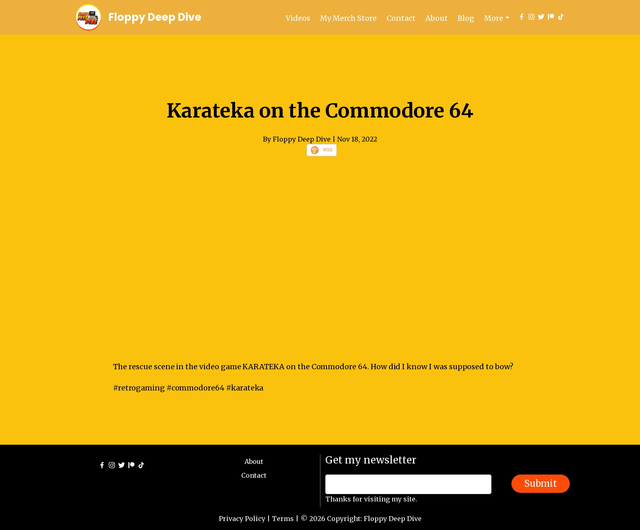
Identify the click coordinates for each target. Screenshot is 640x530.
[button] (496, 18)
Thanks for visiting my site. (371, 499)
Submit (540, 483)
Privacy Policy (242, 518)
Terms (283, 518)
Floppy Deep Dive (154, 17)
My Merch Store (348, 18)
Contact (401, 18)
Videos (298, 18)
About (436, 18)
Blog (466, 18)
